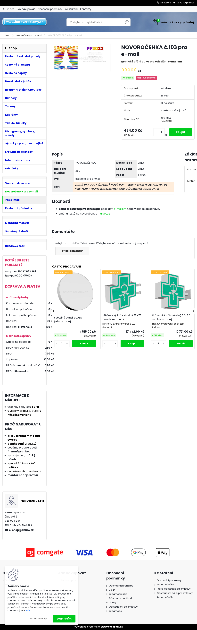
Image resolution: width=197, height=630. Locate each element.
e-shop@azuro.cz (21, 530)
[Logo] (24, 22)
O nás (10, 9)
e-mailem (120, 209)
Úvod (7, 35)
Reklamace (115, 611)
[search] (127, 23)
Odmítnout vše (38, 618)
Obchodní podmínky (50, 9)
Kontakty (85, 9)
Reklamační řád (118, 594)
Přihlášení (165, 2)
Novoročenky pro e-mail (29, 35)
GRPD (112, 589)
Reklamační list (165, 597)
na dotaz (104, 214)
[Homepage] (3, 9)
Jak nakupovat (26, 9)
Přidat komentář (72, 250)
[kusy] (159, 132)
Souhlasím (64, 619)
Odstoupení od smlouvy (123, 606)
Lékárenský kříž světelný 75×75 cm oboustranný (121, 317)
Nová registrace (186, 2)
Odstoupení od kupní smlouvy (175, 593)
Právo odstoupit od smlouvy (173, 588)
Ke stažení (71, 9)
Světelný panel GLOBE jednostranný (68, 319)
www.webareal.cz (112, 626)
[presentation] (53, 311)
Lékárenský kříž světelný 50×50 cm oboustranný (170, 317)
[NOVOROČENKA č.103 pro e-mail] (81, 58)
